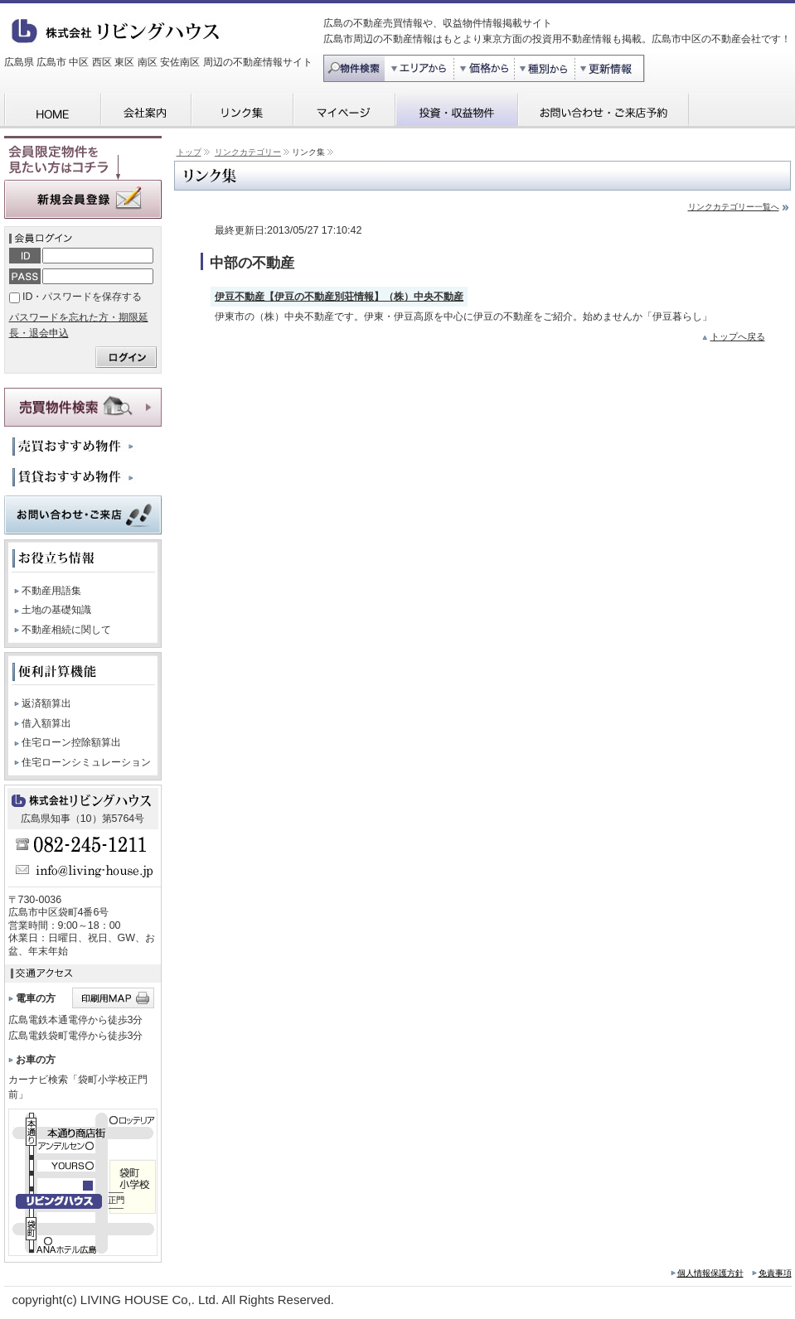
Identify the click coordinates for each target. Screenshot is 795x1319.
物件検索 (354, 68)
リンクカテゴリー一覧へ (733, 206)
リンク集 (242, 110)
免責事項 (775, 1273)
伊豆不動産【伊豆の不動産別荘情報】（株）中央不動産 (339, 296)
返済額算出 (46, 703)
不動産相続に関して (66, 629)
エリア (419, 68)
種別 (546, 68)
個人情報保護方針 (710, 1273)
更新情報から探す (614, 68)
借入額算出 (46, 723)
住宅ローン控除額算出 (71, 742)
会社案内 (145, 110)
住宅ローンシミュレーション (86, 762)
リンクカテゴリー (248, 152)
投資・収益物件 (456, 110)
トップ (189, 152)
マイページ (344, 110)
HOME (51, 110)
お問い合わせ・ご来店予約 (603, 110)
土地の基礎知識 (56, 610)
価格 (485, 68)
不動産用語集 (51, 591)
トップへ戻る (737, 336)
